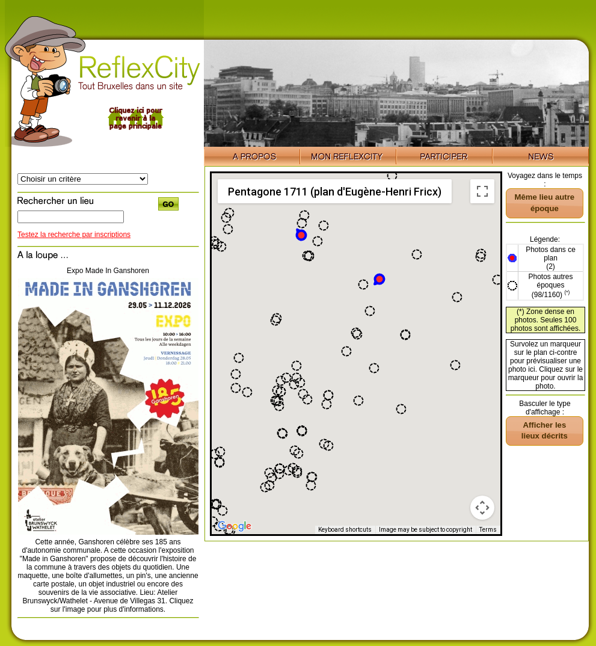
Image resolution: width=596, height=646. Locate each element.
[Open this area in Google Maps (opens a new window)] (234, 526)
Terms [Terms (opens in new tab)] (488, 529)
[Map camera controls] (482, 508)
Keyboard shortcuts (345, 529)
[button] (301, 234)
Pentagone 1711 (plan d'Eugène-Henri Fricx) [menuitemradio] (334, 191)
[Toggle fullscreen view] (482, 191)
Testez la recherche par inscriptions (74, 234)
